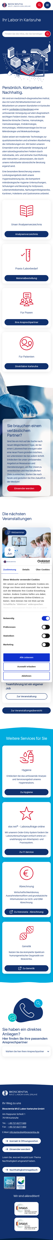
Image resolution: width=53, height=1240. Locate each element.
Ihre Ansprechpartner (26, 322)
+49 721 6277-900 (17, 1127)
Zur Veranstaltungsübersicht (26, 710)
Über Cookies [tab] (43, 569)
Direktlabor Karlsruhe (26, 366)
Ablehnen (26, 676)
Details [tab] (26, 569)
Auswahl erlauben (26, 666)
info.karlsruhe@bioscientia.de (24, 1132)
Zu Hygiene (26, 792)
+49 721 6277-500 (17, 1123)
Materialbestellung (26, 278)
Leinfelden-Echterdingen (21, 109)
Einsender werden (24, 488)
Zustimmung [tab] (9, 569)
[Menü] (47, 5)
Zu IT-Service (26, 852)
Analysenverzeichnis (26, 234)
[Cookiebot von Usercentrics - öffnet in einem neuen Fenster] (38, 562)
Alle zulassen (26, 657)
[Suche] (39, 5)
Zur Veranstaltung (26, 696)
